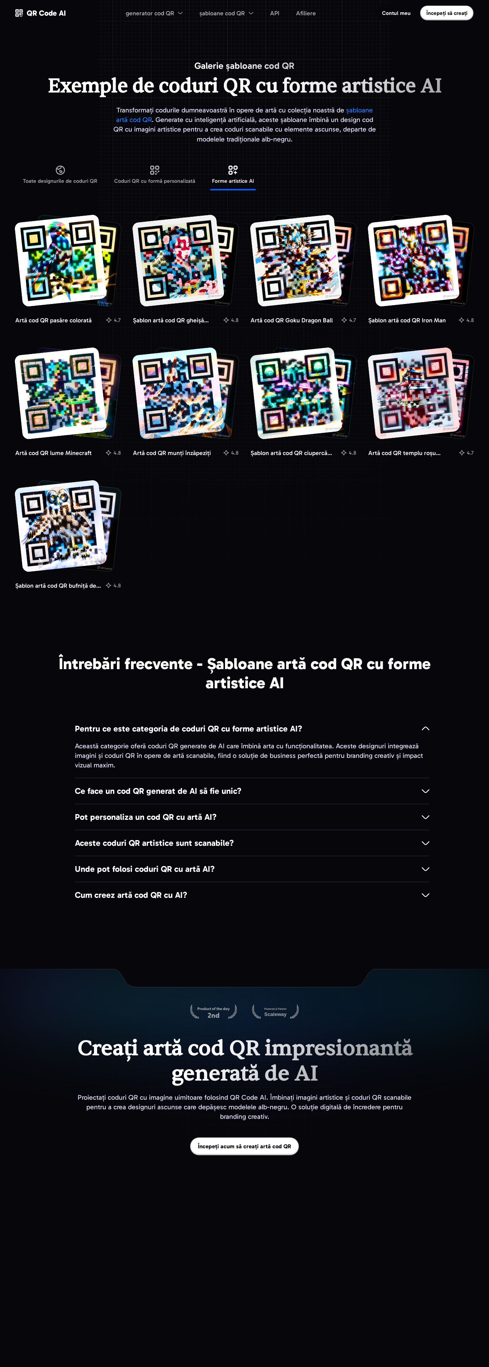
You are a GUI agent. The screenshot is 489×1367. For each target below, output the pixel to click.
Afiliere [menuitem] (306, 13)
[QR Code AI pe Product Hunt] (213, 1012)
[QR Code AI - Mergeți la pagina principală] (40, 13)
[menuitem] (154, 13)
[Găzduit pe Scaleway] (275, 1012)
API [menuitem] (274, 13)
